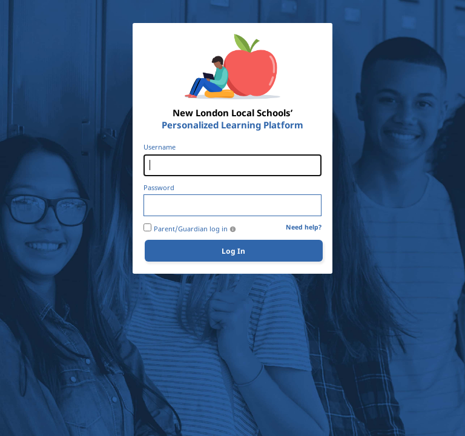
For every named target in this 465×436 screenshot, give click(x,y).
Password (158, 187)
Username (159, 147)
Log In (233, 251)
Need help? (304, 227)
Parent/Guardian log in (191, 229)
